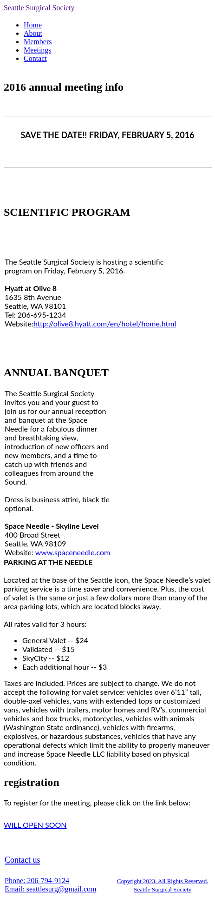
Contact (35, 58)
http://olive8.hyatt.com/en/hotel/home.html (104, 323)
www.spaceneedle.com (72, 552)
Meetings (38, 50)
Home (33, 25)
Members (38, 42)
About (33, 33)
